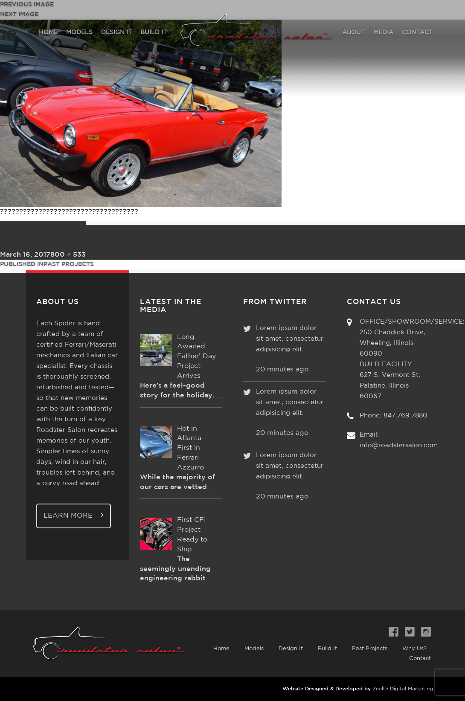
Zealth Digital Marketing (402, 689)
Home (221, 648)
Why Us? (414, 648)
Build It (327, 648)
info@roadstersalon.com (399, 445)
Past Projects (369, 648)
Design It (291, 648)
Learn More (74, 515)
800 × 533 (68, 255)
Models (254, 648)
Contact (420, 658)
